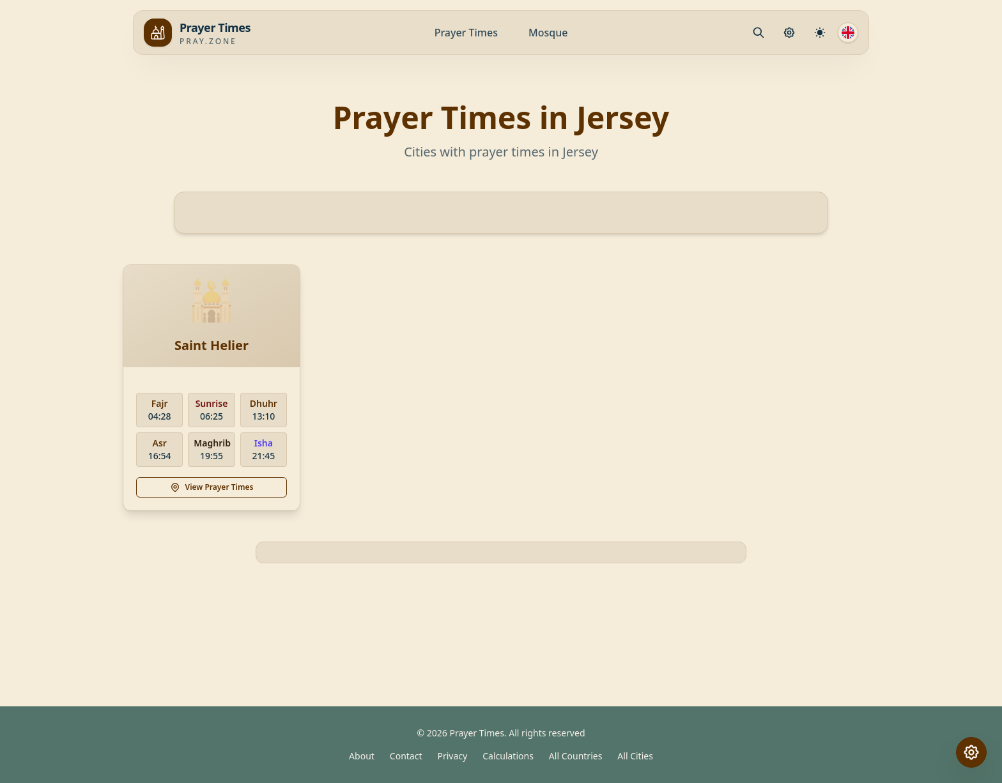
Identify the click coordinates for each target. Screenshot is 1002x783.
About (361, 756)
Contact (406, 756)
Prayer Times (466, 33)
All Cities (635, 756)
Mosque (547, 33)
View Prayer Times (212, 487)
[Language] (848, 32)
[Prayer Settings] (789, 32)
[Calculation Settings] (820, 32)
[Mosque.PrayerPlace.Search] (758, 32)
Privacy (453, 756)
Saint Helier (211, 345)
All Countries (575, 756)
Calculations (508, 756)
